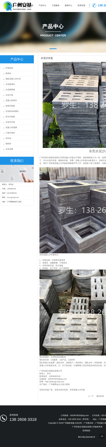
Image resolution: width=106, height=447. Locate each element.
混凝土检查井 (11, 100)
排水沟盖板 (10, 117)
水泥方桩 (9, 95)
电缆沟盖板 (10, 106)
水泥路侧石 (10, 84)
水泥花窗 (9, 149)
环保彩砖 (9, 68)
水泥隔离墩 (10, 90)
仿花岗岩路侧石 (12, 111)
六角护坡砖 (10, 133)
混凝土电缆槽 (11, 127)
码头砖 (8, 138)
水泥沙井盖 (10, 122)
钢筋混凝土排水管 (13, 79)
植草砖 (8, 73)
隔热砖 (8, 144)
